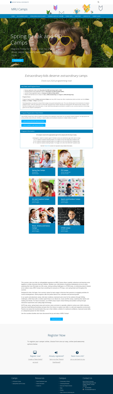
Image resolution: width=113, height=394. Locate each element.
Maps (60, 388)
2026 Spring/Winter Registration (33, 121)
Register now (56, 319)
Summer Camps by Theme (55, 16)
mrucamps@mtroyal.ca (90, 389)
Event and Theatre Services (65, 385)
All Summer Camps (22, 16)
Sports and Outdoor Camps (70, 199)
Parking (61, 390)
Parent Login (96, 16)
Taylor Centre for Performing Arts (66, 392)
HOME (13, 16)
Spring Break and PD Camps (38, 16)
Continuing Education (64, 383)
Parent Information (39, 383)
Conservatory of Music (64, 381)
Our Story (78, 16)
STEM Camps (65, 228)
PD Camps (64, 170)
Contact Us (86, 16)
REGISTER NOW (18, 60)
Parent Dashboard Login (41, 381)
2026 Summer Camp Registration (33, 125)
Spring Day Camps (38, 170)
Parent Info (69, 16)
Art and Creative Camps (40, 199)
